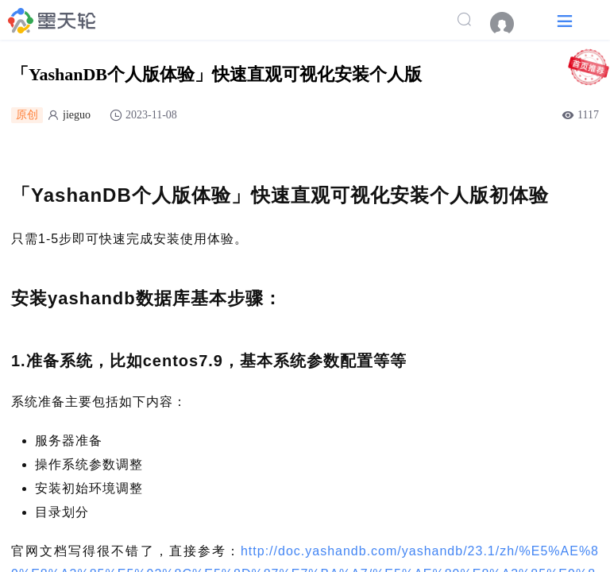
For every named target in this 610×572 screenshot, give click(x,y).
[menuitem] (510, 24)
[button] (565, 20)
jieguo (77, 115)
